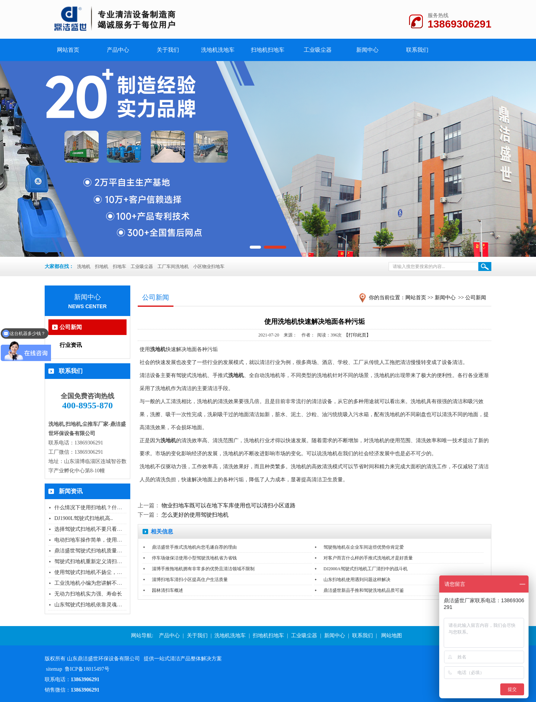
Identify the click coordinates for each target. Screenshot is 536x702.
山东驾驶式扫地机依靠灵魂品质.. (92, 604)
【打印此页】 (357, 335)
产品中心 (118, 50)
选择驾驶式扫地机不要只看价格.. (92, 529)
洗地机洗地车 (217, 50)
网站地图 (391, 635)
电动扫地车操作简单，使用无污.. (92, 540)
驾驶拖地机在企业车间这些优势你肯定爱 (363, 547)
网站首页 (415, 297)
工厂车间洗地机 (173, 266)
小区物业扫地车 (208, 266)
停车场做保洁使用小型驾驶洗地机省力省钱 (194, 558)
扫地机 (101, 266)
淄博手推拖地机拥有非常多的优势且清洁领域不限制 (203, 568)
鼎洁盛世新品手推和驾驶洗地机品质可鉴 (363, 590)
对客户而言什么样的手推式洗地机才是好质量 (368, 558)
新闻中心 (367, 50)
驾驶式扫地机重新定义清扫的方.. (92, 561)
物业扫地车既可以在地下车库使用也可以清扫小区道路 (229, 505)
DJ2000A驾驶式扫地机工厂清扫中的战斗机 (365, 568)
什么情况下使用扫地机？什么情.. (92, 507)
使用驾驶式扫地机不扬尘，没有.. (92, 572)
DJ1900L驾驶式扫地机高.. (83, 518)
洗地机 (83, 266)
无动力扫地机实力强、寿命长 (88, 594)
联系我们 (417, 50)
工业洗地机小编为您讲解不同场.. (92, 583)
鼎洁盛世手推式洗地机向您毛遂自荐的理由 (194, 547)
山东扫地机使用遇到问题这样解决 (356, 579)
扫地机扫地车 (267, 50)
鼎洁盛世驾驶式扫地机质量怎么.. (92, 550)
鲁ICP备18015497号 (87, 669)
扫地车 (119, 266)
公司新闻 (71, 327)
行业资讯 (71, 345)
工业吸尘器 (318, 50)
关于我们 (168, 50)
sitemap (54, 669)
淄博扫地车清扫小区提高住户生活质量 (190, 579)
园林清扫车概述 (167, 590)
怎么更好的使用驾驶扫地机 (195, 515)
